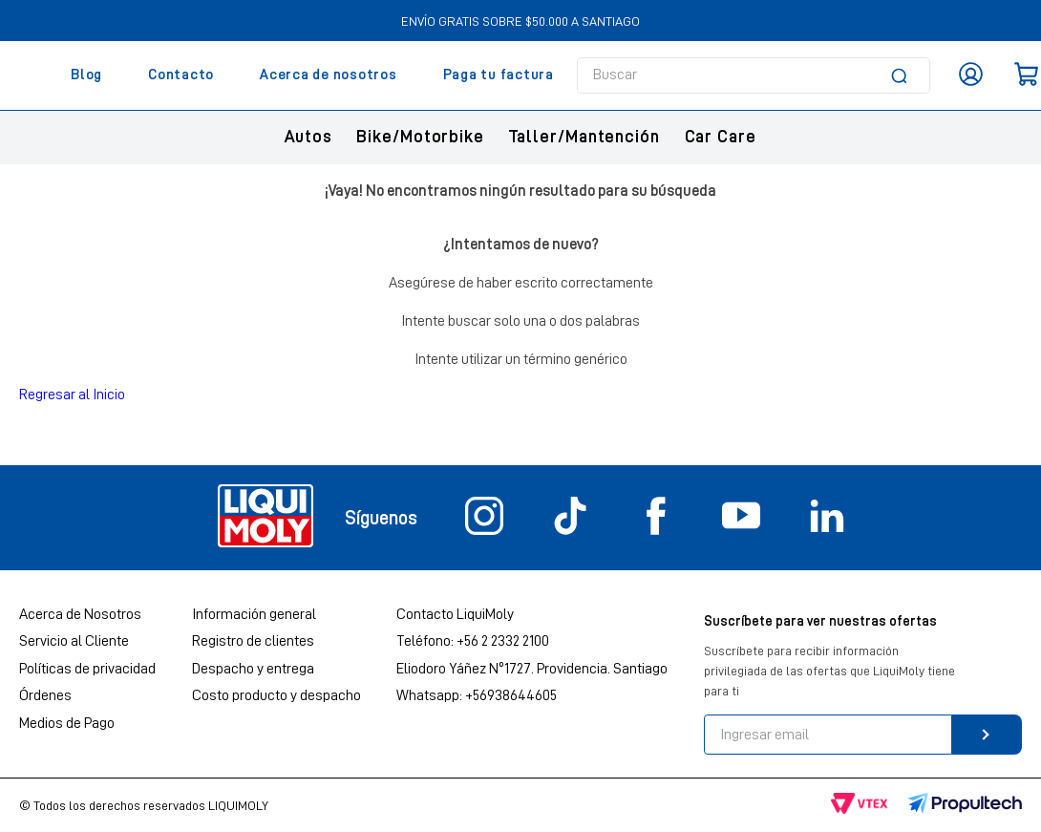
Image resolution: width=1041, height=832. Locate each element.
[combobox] (753, 75)
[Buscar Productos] (902, 75)
